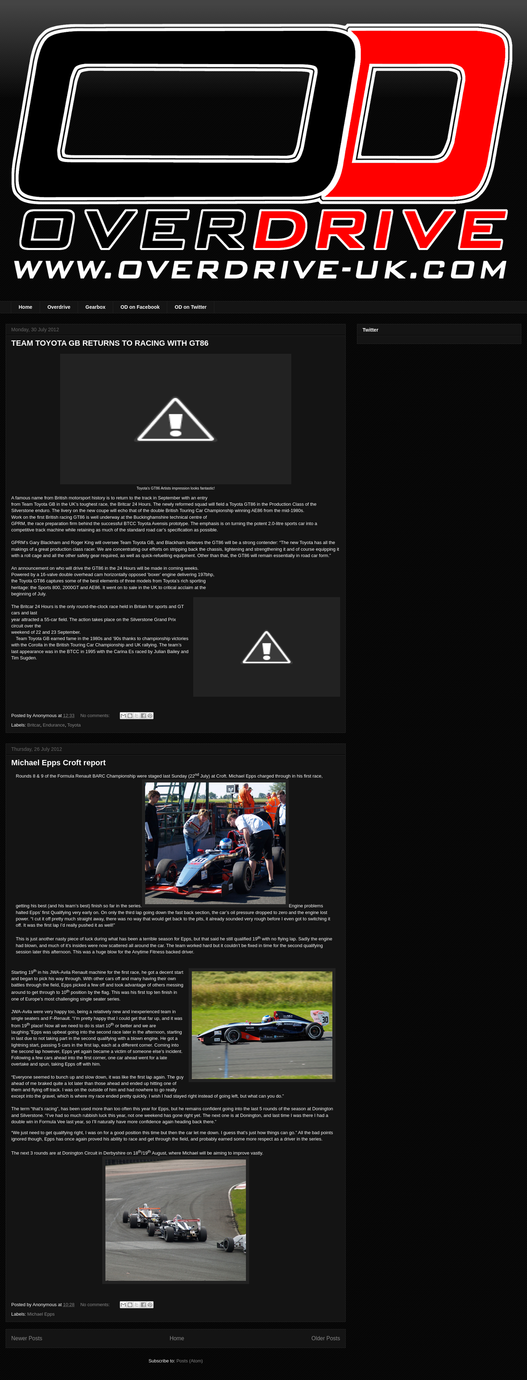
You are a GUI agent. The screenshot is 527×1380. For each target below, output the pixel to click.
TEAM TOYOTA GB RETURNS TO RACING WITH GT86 (109, 343)
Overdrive (58, 307)
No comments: (95, 715)
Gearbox (95, 307)
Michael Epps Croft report (58, 762)
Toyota (74, 725)
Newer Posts (26, 1338)
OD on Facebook (140, 307)
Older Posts (326, 1338)
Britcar (33, 725)
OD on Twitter (191, 307)
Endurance (54, 725)
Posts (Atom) (189, 1360)
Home (25, 307)
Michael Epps (41, 1314)
